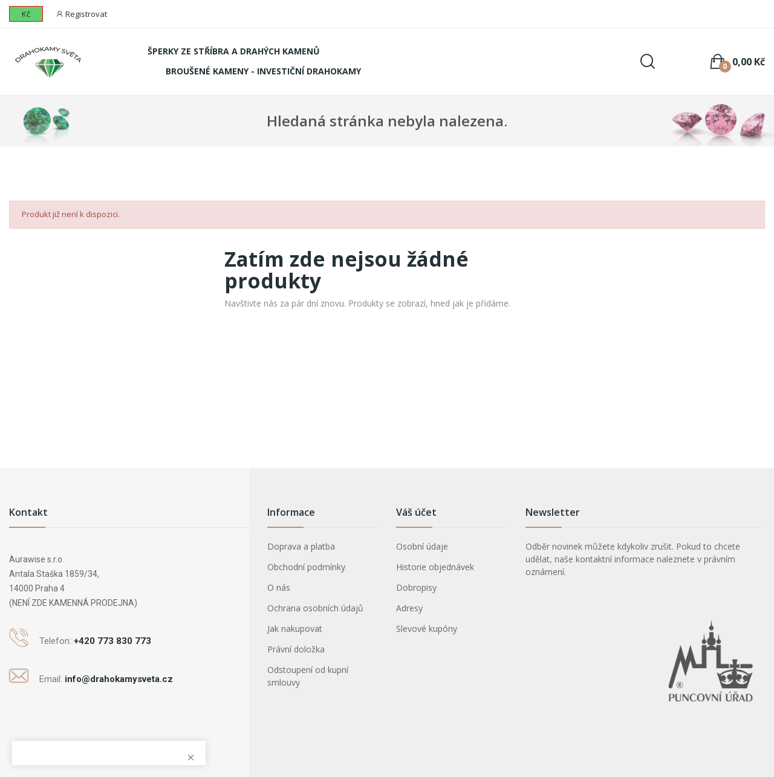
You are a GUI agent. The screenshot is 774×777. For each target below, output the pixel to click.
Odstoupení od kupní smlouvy (307, 676)
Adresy (409, 608)
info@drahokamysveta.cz (119, 679)
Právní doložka (296, 649)
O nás (278, 587)
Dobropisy (416, 587)
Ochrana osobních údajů (315, 608)
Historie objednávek (435, 567)
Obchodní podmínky (306, 567)
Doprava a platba (301, 546)
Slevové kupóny (426, 628)
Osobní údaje (422, 546)
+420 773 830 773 (112, 641)
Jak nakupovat (294, 628)
